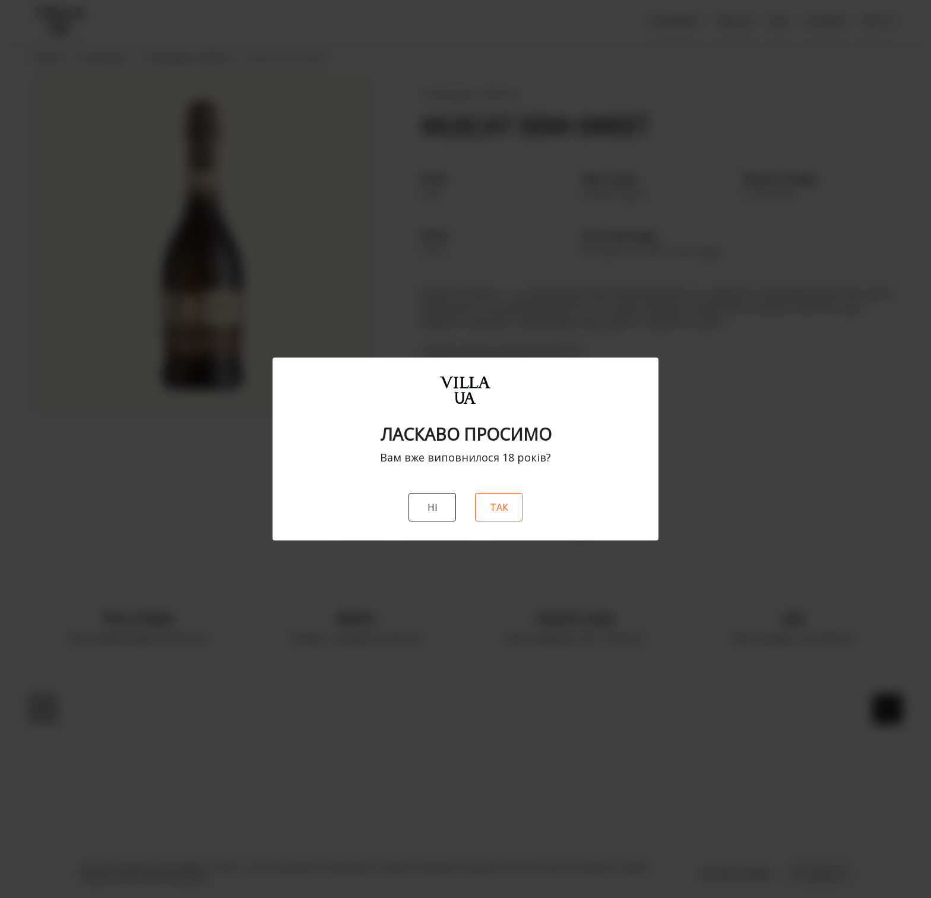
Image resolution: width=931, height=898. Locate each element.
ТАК (499, 507)
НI (433, 507)
